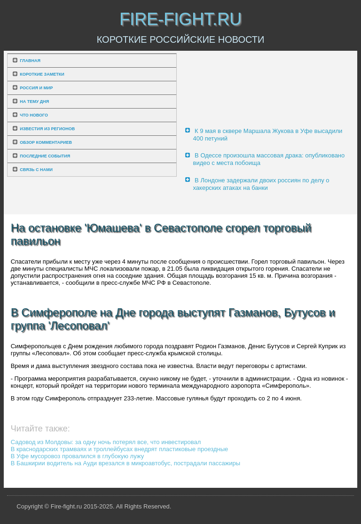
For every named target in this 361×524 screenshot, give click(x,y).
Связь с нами (36, 169)
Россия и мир (36, 88)
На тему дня (34, 101)
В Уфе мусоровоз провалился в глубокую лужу (77, 456)
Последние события (45, 156)
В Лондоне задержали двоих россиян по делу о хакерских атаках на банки (261, 184)
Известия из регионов (47, 128)
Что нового (34, 115)
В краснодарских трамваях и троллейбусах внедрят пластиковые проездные (119, 449)
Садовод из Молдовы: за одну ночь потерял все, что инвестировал (106, 442)
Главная (30, 60)
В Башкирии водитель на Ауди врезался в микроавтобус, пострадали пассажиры (125, 463)
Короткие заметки (42, 74)
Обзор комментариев (46, 142)
